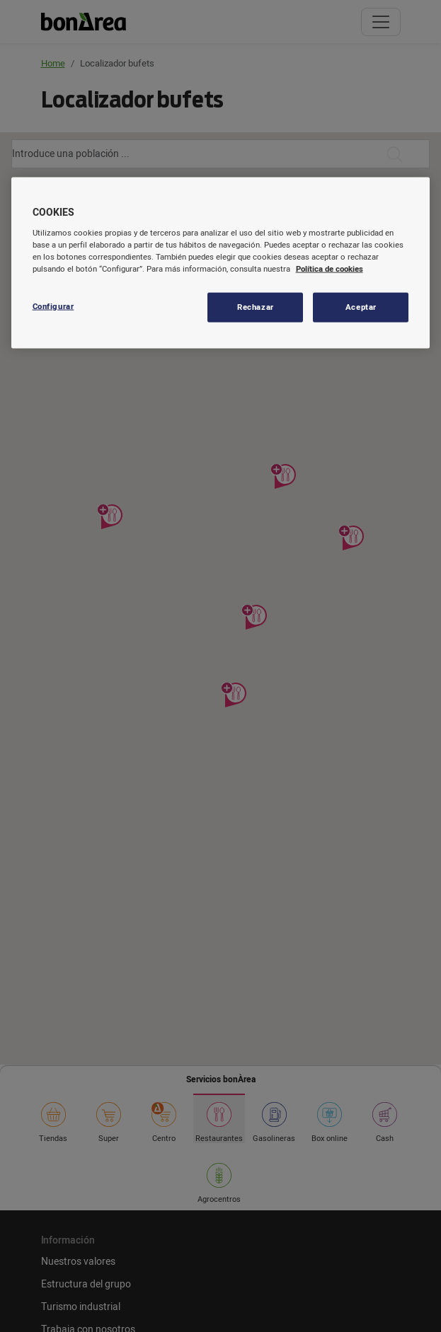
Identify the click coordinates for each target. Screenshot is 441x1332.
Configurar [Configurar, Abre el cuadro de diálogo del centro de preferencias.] (53, 307)
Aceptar (361, 307)
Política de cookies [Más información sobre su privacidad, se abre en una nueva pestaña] (329, 269)
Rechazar (255, 307)
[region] (220, 263)
